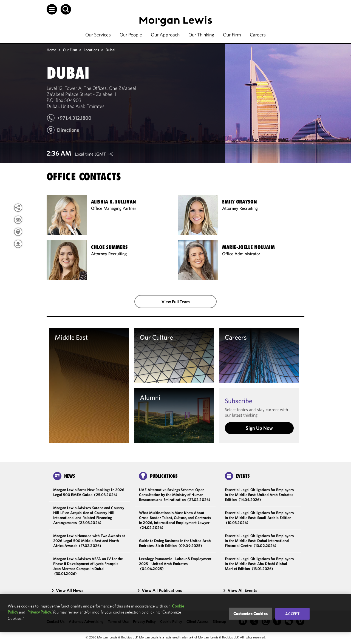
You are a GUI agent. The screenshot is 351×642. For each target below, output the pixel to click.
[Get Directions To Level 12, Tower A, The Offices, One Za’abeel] (63, 132)
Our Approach (165, 34)
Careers (258, 34)
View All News (67, 590)
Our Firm (232, 34)
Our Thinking (201, 34)
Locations (91, 49)
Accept (292, 613)
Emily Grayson (239, 201)
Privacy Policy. (39, 612)
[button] (52, 9)
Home (51, 49)
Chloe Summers (109, 247)
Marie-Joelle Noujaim (248, 247)
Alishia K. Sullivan (113, 201)
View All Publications (159, 590)
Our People (131, 34)
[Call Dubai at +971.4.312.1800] (69, 120)
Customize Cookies (250, 613)
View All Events (240, 590)
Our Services (98, 34)
